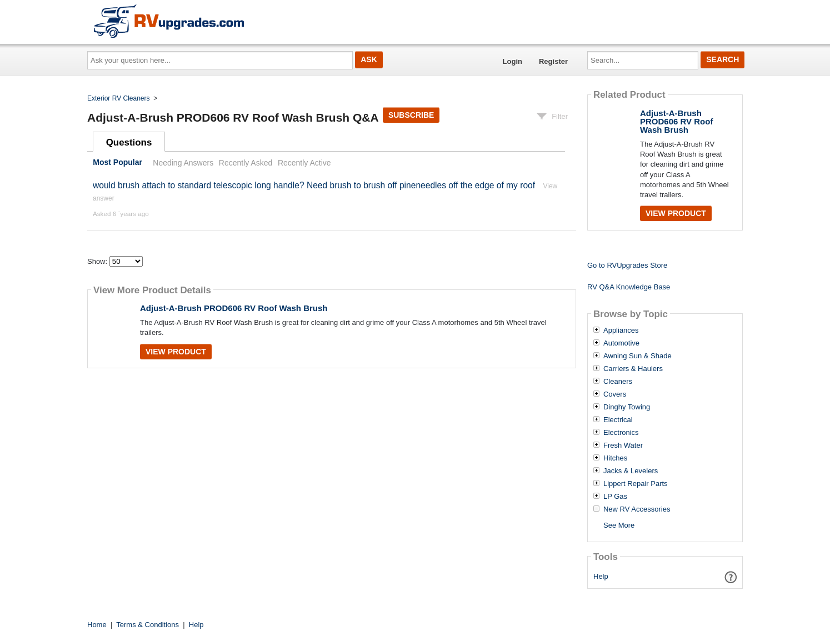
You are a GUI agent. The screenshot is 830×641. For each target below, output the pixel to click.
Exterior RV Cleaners (118, 98)
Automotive (621, 343)
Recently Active (304, 162)
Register (553, 61)
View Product (176, 351)
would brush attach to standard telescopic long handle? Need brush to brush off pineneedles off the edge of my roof (314, 185)
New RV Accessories (636, 509)
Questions (129, 142)
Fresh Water (623, 445)
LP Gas (615, 496)
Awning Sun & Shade (637, 356)
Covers (614, 394)
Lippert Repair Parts (635, 484)
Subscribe (411, 115)
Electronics (621, 433)
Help (600, 576)
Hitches (615, 458)
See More (618, 525)
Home (97, 624)
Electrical (618, 420)
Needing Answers (183, 162)
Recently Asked (245, 162)
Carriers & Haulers (633, 369)
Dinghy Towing (626, 407)
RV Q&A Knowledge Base (628, 287)
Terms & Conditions (147, 624)
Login (512, 61)
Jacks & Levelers (630, 471)
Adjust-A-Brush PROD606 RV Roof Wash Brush (234, 308)
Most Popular (117, 162)
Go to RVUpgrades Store (627, 265)
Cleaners (617, 381)
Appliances (621, 330)
